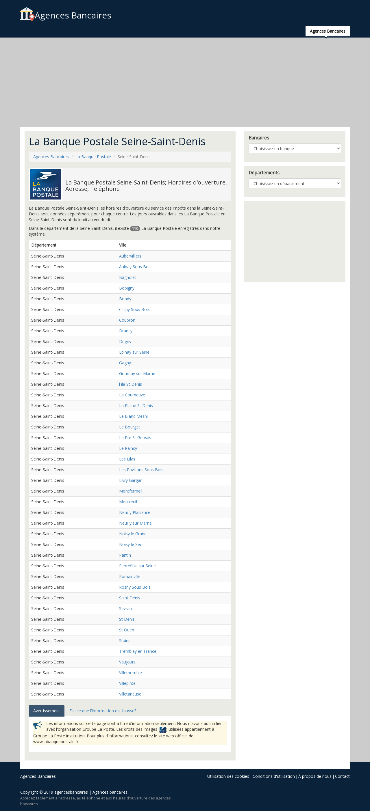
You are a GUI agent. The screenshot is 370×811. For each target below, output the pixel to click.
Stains (124, 640)
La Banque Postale (93, 156)
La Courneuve (132, 395)
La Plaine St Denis (136, 405)
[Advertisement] (185, 82)
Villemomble (130, 672)
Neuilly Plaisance (134, 512)
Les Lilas (127, 459)
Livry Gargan (131, 480)
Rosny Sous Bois (135, 587)
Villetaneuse (130, 694)
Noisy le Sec (130, 544)
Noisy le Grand (133, 533)
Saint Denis (129, 598)
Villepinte (127, 683)
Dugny (125, 341)
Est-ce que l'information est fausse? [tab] (102, 710)
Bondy (125, 298)
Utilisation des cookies (228, 776)
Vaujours (127, 662)
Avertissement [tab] (46, 710)
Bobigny (126, 288)
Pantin (125, 555)
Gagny (125, 363)
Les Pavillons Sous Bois (141, 469)
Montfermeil (130, 491)
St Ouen (126, 630)
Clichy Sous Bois (134, 309)
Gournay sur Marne (137, 373)
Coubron (127, 320)
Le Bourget (129, 427)
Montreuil (128, 501)
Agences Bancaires (65, 15)
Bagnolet (127, 277)
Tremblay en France (137, 651)
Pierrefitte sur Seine (137, 565)
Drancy (125, 330)
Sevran (125, 608)
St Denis (127, 619)
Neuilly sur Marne (135, 523)
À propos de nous (315, 776)
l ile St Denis (130, 384)
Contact (342, 776)
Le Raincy (128, 448)
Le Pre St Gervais (135, 437)
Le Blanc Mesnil (134, 416)
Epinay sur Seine (134, 352)
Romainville (129, 576)
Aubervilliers (130, 256)
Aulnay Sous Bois (135, 266)
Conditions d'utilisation (274, 776)
